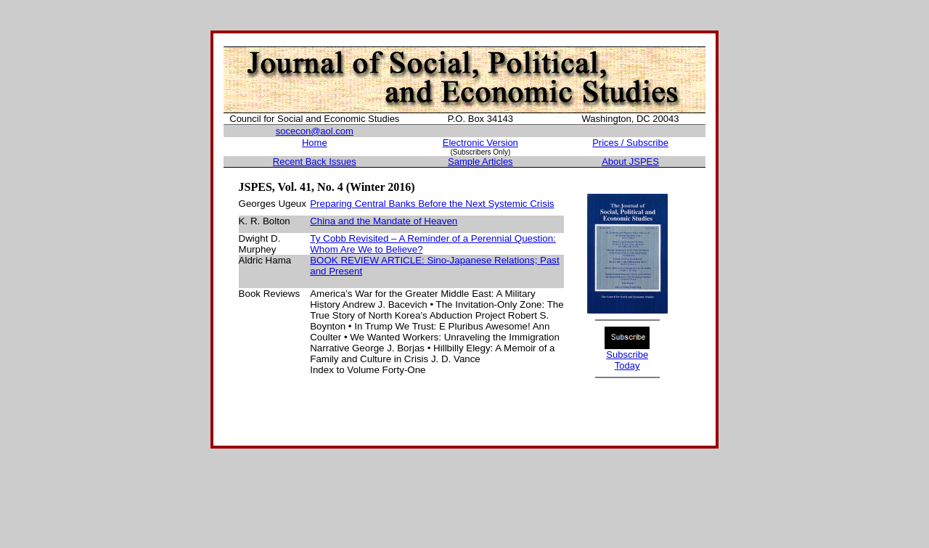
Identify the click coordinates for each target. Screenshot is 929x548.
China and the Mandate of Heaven (383, 221)
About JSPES (630, 161)
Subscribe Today (627, 360)
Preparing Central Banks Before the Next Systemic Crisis (432, 203)
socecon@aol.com (314, 131)
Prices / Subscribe (630, 142)
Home (314, 142)
